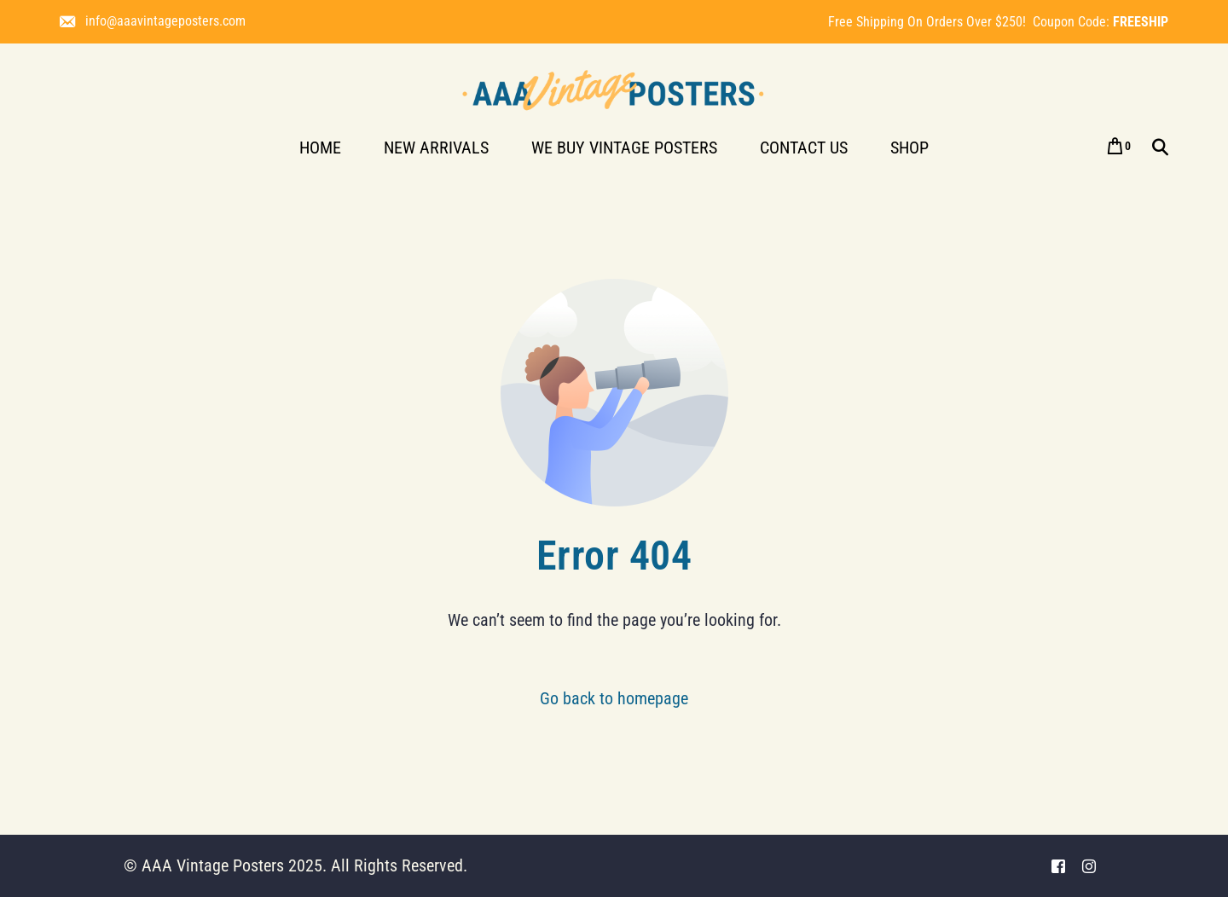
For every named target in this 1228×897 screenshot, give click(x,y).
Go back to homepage (614, 698)
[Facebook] (1058, 866)
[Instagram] (1089, 866)
